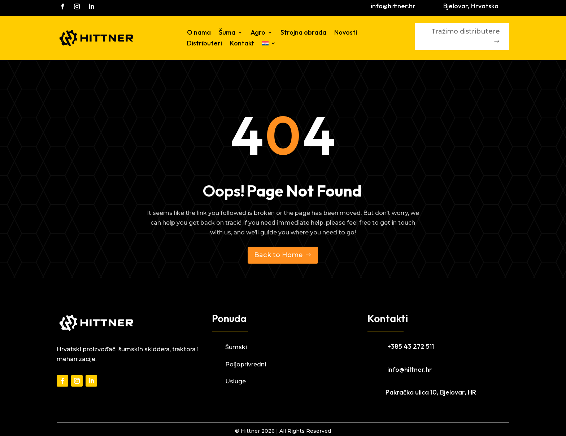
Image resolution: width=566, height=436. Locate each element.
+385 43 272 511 (410, 346)
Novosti (345, 33)
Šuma (227, 33)
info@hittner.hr (393, 6)
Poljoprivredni (245, 364)
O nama (199, 33)
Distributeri (204, 44)
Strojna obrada (303, 33)
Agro (258, 33)
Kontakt (242, 44)
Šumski (236, 347)
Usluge (235, 381)
